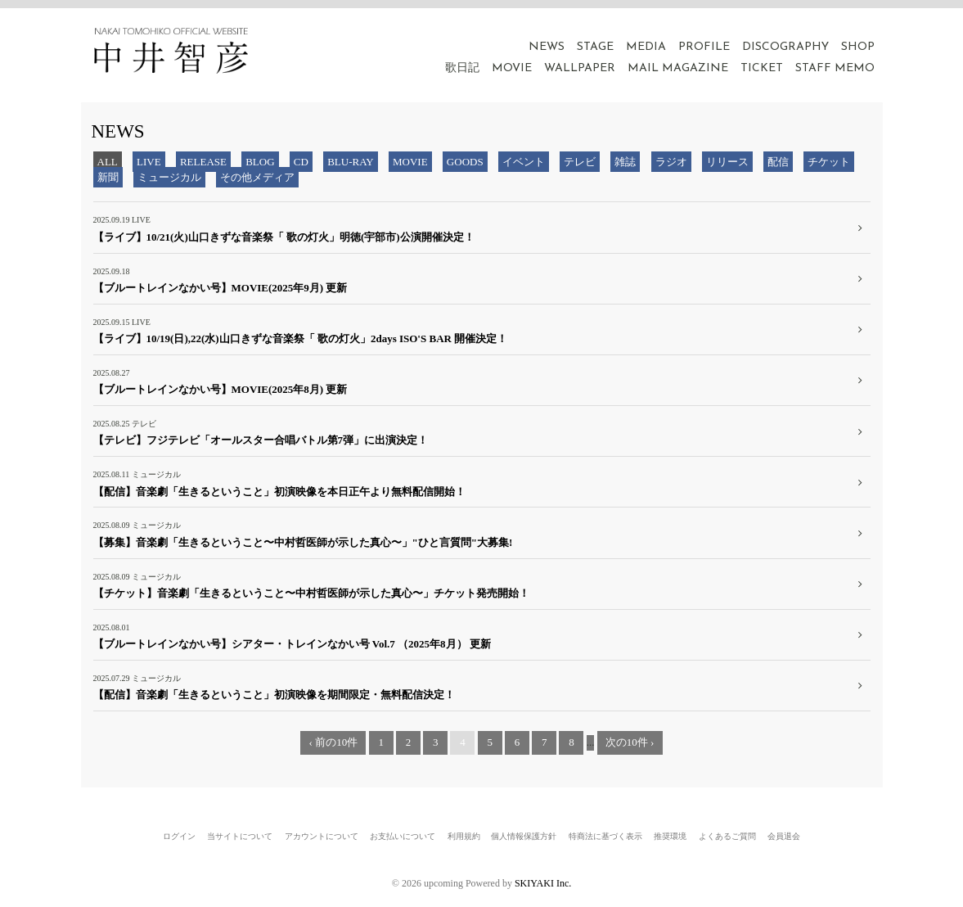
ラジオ (671, 162)
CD (301, 162)
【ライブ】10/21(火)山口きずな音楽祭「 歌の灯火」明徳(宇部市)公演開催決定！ (284, 237)
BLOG (259, 162)
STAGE (595, 47)
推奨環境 (670, 836)
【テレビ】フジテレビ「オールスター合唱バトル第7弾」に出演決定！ (261, 440)
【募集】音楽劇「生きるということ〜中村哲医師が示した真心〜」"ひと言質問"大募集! (303, 542)
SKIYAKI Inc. (543, 883)
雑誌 (625, 162)
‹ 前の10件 (333, 742)
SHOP (858, 47)
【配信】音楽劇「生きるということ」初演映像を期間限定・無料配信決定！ (274, 694)
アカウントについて (321, 836)
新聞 (108, 177)
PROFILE (704, 47)
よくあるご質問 (727, 836)
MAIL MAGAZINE (678, 68)
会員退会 (783, 836)
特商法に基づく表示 (605, 836)
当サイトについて (239, 836)
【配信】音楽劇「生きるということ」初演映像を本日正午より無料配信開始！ (279, 491)
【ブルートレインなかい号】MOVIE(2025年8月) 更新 (220, 389)
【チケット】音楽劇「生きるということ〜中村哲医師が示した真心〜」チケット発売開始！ (311, 593)
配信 (778, 162)
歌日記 (462, 68)
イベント (523, 162)
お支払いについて (402, 836)
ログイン (179, 836)
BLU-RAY (350, 162)
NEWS (547, 47)
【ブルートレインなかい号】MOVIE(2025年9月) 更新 (220, 288)
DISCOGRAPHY (785, 47)
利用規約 (464, 836)
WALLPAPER (579, 68)
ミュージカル (169, 177)
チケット (829, 162)
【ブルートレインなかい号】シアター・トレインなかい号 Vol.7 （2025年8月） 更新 (292, 644)
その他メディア (257, 177)
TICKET (761, 68)
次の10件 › (630, 742)
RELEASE (203, 162)
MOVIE (512, 68)
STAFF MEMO (835, 68)
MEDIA (646, 47)
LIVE (149, 162)
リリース (727, 162)
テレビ (580, 162)
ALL (107, 162)
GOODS (465, 162)
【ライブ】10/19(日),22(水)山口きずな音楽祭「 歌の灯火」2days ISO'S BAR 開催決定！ (300, 338)
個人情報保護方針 (523, 836)
